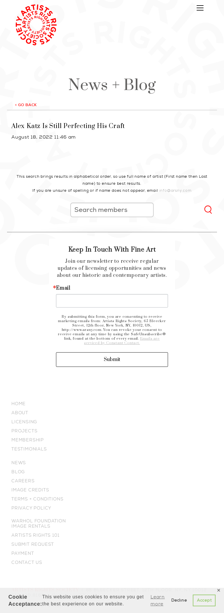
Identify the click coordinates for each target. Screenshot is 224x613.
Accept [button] (204, 600)
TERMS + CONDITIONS (37, 499)
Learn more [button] (157, 600)
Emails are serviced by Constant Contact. (122, 340)
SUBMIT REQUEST (32, 544)
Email (63, 288)
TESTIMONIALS (29, 449)
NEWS (18, 462)
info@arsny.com (175, 190)
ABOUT (19, 412)
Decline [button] (179, 600)
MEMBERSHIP (27, 440)
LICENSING (24, 421)
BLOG (18, 471)
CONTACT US (26, 562)
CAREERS (23, 481)
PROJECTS (24, 431)
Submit (112, 359)
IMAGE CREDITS (30, 490)
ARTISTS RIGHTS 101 (35, 535)
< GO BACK (26, 104)
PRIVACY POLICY (31, 508)
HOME (18, 403)
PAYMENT (22, 553)
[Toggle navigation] (200, 7)
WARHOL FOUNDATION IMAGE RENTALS (38, 523)
